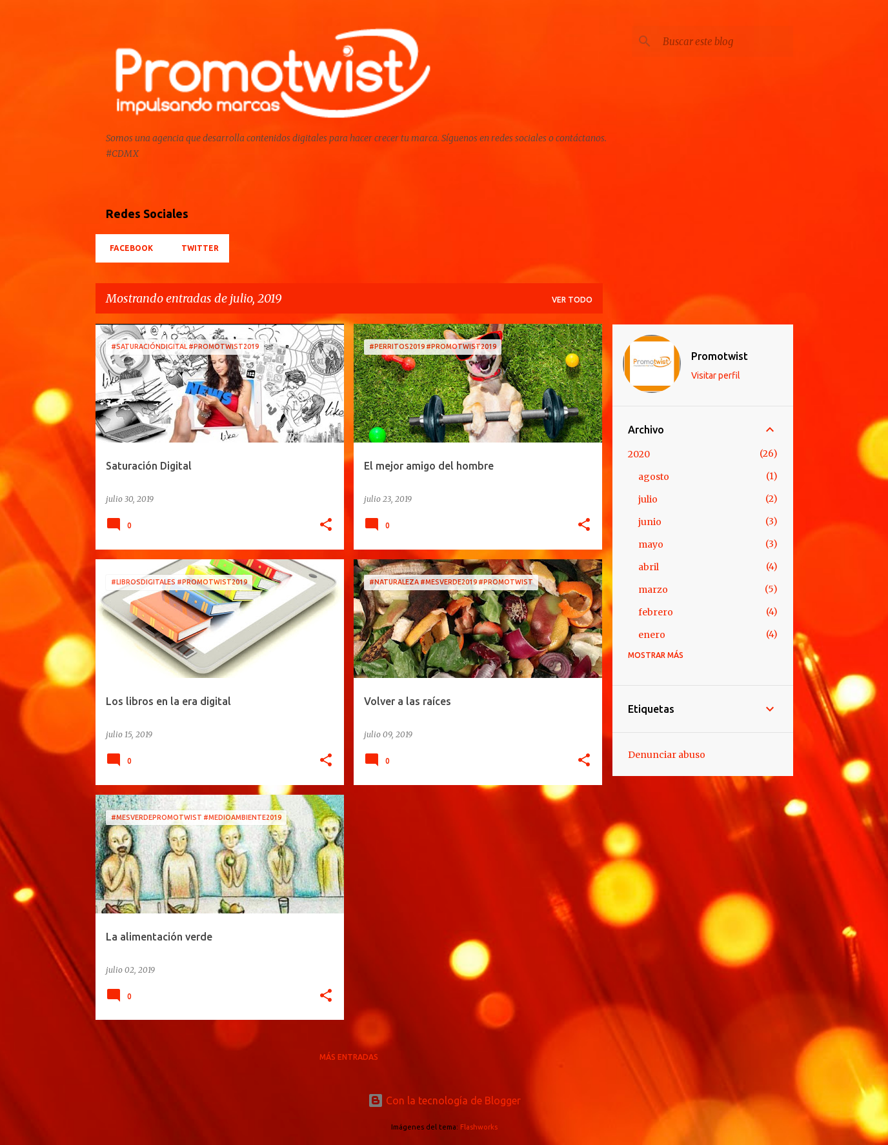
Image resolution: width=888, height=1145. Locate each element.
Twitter (196, 248)
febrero (655, 612)
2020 (639, 454)
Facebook (127, 248)
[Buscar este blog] (725, 41)
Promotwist (719, 356)
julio (648, 499)
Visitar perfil (715, 375)
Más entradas (348, 1057)
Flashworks (479, 1127)
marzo (653, 589)
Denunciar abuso (666, 755)
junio (649, 522)
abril (648, 567)
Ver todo (572, 299)
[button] (326, 525)
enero (651, 635)
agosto (653, 477)
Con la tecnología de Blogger (444, 1100)
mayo (650, 544)
